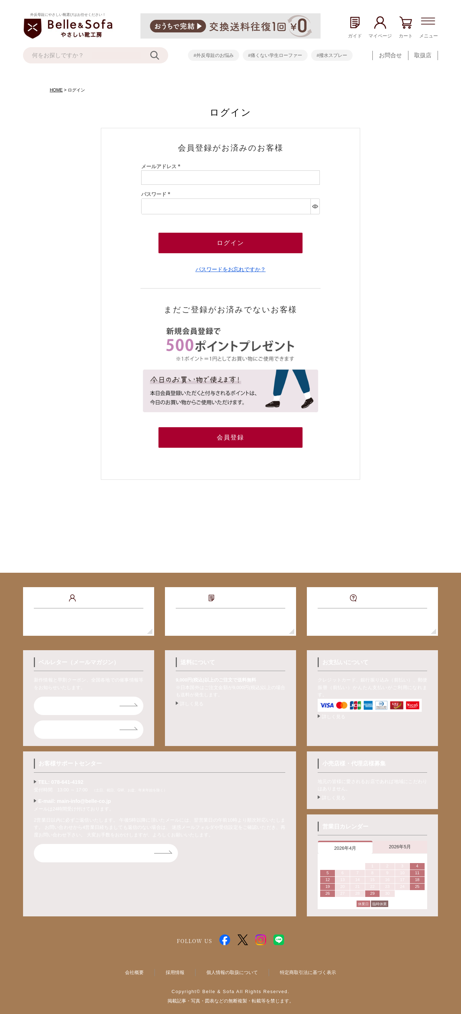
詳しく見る (191, 698)
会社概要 (134, 966)
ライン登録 (59, 724)
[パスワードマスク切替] (314, 206)
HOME (56, 90)
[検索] (159, 55)
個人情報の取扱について (232, 966)
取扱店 (422, 55)
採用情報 (175, 966)
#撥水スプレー (332, 55)
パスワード (157, 194)
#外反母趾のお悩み (213, 55)
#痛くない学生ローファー (275, 55)
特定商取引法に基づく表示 (308, 966)
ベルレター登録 (65, 700)
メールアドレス (162, 166)
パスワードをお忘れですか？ (231, 266)
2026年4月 (345, 842)
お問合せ (390, 55)
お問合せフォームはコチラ (80, 847)
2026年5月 (400, 841)
